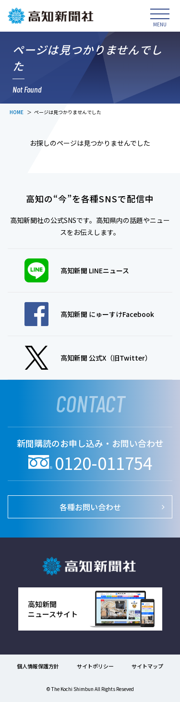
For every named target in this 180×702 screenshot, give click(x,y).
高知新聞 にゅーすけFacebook (89, 314)
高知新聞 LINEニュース (76, 270)
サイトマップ (147, 666)
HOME (17, 112)
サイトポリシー (95, 666)
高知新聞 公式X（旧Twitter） (88, 358)
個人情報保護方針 (38, 666)
